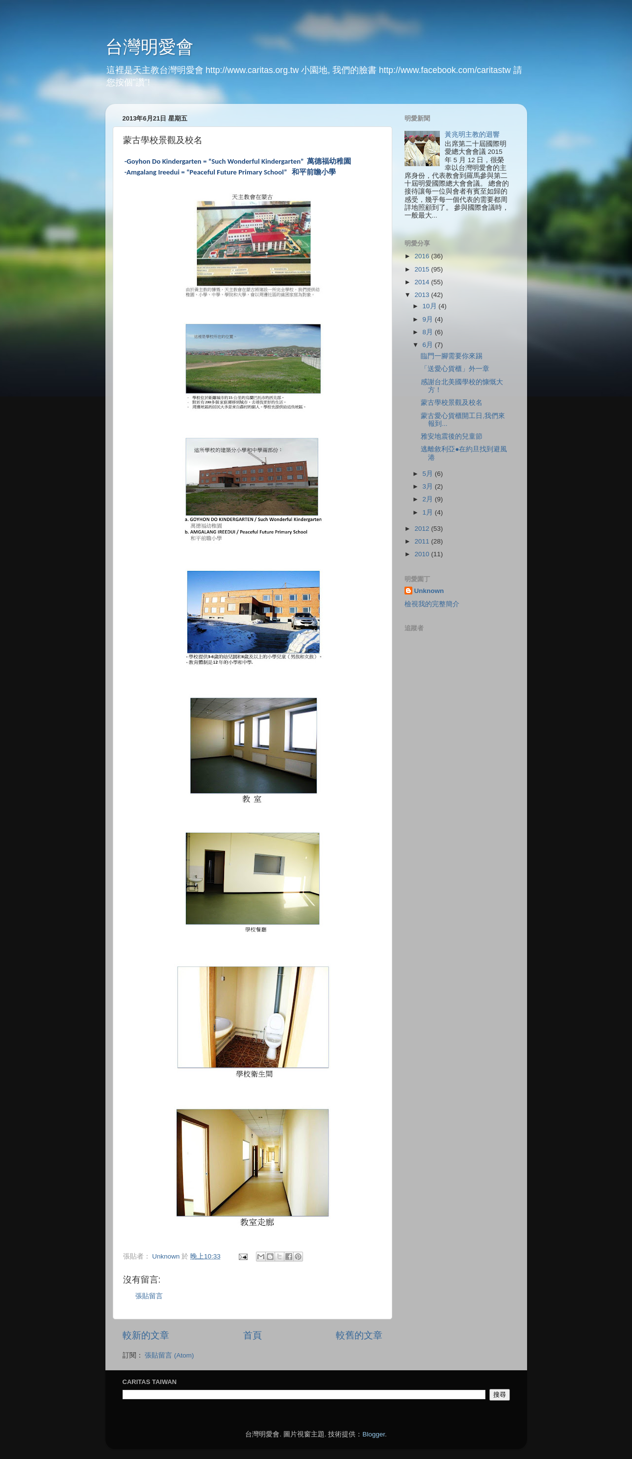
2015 (422, 269)
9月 (429, 319)
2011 (422, 541)
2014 (422, 282)
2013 (422, 294)
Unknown (429, 590)
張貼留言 (149, 1296)
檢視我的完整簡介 (431, 604)
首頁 (252, 1335)
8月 (429, 332)
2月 (429, 499)
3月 (429, 486)
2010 (422, 554)
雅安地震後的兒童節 (451, 436)
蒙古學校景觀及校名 (451, 402)
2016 (422, 256)
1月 (429, 512)
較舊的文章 (359, 1335)
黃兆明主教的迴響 (472, 134)
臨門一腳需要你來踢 (451, 356)
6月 (429, 344)
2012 (422, 528)
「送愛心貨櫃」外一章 (455, 368)
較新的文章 (146, 1335)
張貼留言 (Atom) (169, 1355)
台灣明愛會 (149, 47)
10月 (431, 306)
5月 (429, 473)
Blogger (373, 1434)
